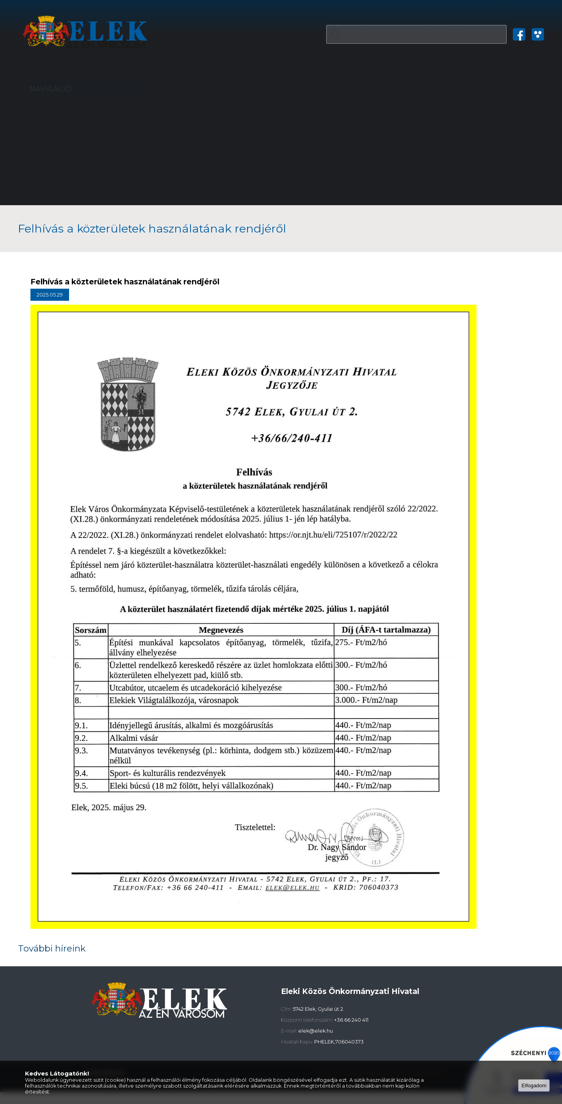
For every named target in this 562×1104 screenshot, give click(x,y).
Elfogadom (533, 1085)
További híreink (51, 953)
